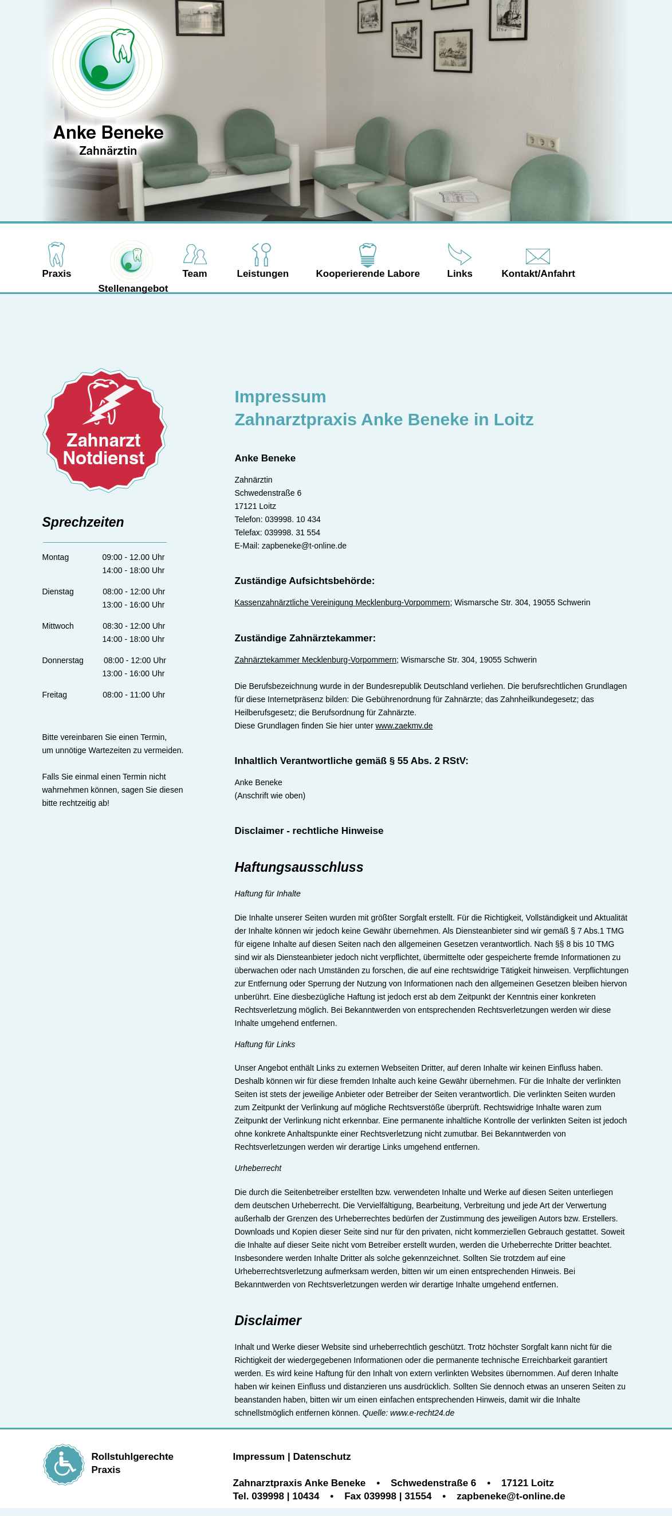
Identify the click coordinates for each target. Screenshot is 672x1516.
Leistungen (263, 273)
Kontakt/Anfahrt (538, 273)
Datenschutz (322, 1456)
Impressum (259, 1456)
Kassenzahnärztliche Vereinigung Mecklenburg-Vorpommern (342, 602)
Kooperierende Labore (368, 273)
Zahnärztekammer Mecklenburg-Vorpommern (315, 659)
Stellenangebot (133, 288)
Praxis (57, 273)
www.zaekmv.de (404, 725)
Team (195, 273)
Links (460, 273)
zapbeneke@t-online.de (304, 545)
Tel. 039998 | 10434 (276, 1496)
